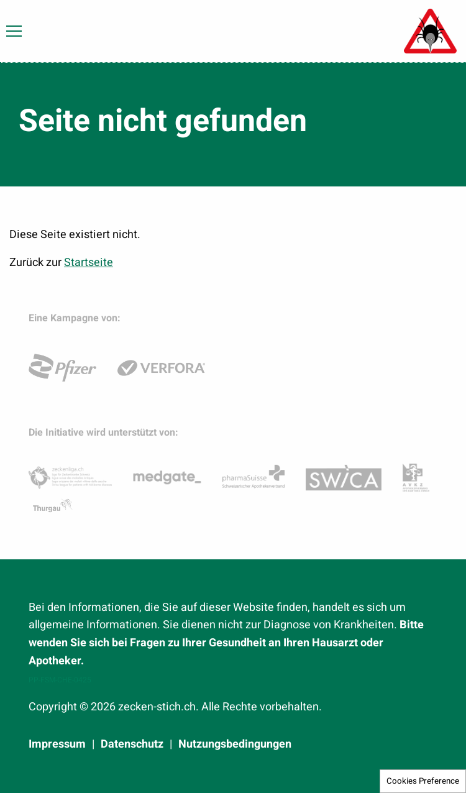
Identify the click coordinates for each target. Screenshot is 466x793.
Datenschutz (132, 744)
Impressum (57, 744)
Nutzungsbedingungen (234, 744)
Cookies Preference (422, 781)
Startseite (88, 262)
